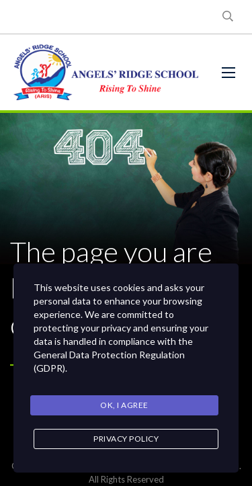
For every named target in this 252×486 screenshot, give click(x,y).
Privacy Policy (126, 439)
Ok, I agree (124, 405)
